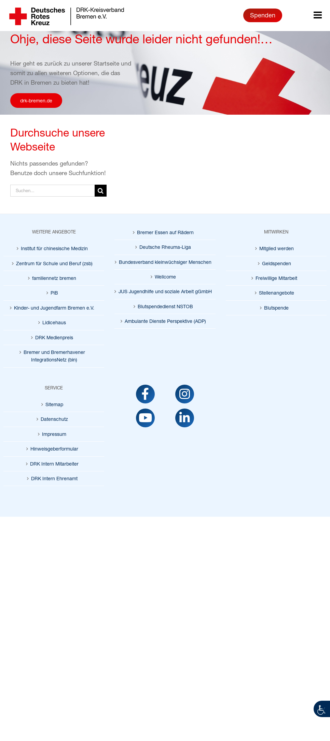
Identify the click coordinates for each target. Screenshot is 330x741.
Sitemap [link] (54, 404)
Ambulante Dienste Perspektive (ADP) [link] (165, 321)
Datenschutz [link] (54, 419)
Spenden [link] (262, 15)
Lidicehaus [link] (54, 322)
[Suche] (101, 191)
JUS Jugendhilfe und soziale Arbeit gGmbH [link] (165, 291)
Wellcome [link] (165, 277)
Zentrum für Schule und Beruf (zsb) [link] (54, 263)
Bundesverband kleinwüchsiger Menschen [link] (165, 262)
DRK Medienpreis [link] (54, 337)
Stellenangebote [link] (276, 293)
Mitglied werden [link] (276, 248)
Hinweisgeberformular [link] (54, 449)
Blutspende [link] (276, 308)
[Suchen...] (52, 191)
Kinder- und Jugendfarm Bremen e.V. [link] (54, 308)
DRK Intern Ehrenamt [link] (54, 478)
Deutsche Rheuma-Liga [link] (165, 247)
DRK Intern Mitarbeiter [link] (54, 464)
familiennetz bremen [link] (54, 278)
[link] (322, 709)
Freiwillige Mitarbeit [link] (276, 278)
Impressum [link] (54, 434)
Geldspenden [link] (276, 263)
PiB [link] (54, 293)
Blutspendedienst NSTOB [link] (165, 306)
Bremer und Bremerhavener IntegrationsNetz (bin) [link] (54, 355)
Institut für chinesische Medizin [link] (54, 248)
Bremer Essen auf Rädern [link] (165, 232)
